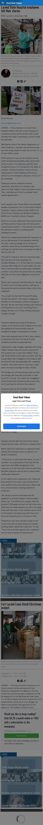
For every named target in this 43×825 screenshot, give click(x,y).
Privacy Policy (9, 410)
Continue (21, 426)
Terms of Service (32, 405)
